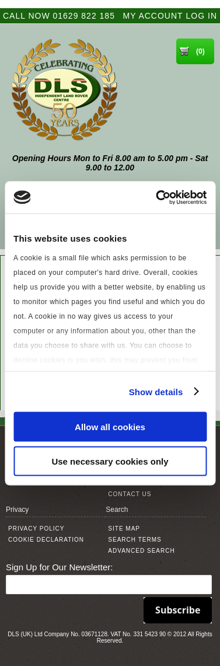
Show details (156, 391)
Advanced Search (141, 551)
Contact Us (129, 494)
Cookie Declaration (46, 539)
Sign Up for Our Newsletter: (59, 567)
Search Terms (134, 539)
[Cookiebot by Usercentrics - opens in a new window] (157, 197)
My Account (153, 15)
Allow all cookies (110, 427)
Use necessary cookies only (109, 461)
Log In (201, 15)
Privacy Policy (36, 528)
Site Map (124, 528)
